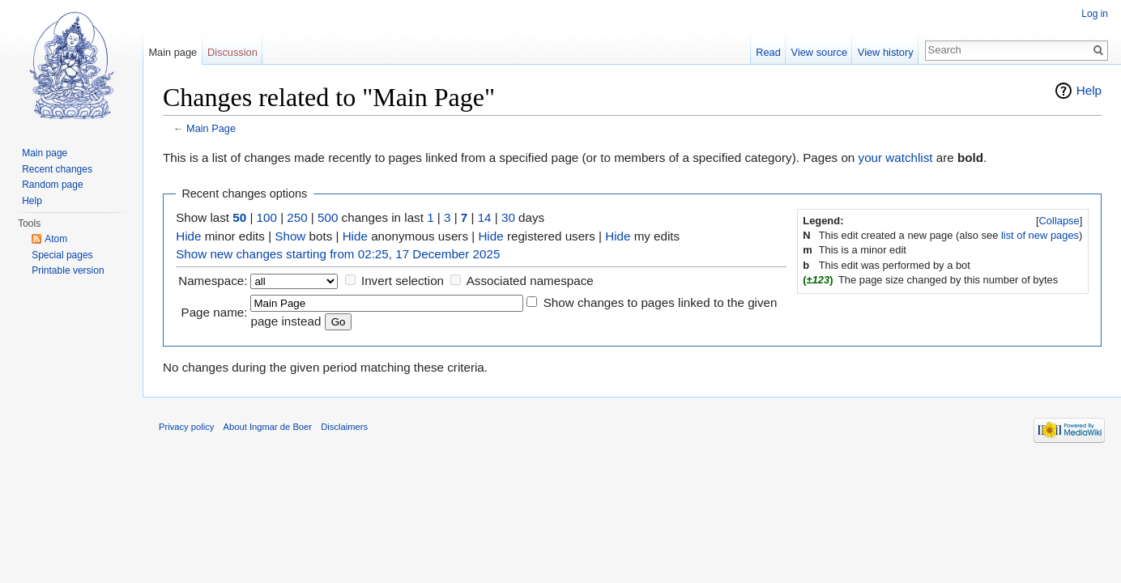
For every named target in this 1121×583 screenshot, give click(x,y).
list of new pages (1040, 235)
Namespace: (212, 280)
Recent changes (57, 169)
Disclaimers (344, 427)
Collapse (1059, 221)
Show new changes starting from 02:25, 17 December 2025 (338, 254)
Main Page (211, 128)
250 (297, 217)
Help (1089, 90)
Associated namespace (530, 280)
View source (819, 52)
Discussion (232, 52)
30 (508, 217)
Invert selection (402, 280)
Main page (172, 52)
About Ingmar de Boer (268, 427)
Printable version (68, 270)
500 (328, 217)
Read (768, 52)
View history (886, 52)
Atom (56, 239)
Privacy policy (186, 427)
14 (485, 217)
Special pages (62, 255)
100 (267, 217)
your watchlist (896, 157)
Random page (52, 184)
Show (290, 236)
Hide (188, 236)
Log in (1094, 13)
